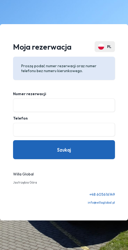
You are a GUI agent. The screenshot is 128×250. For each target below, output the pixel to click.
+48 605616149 (102, 194)
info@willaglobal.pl (101, 202)
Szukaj (64, 150)
